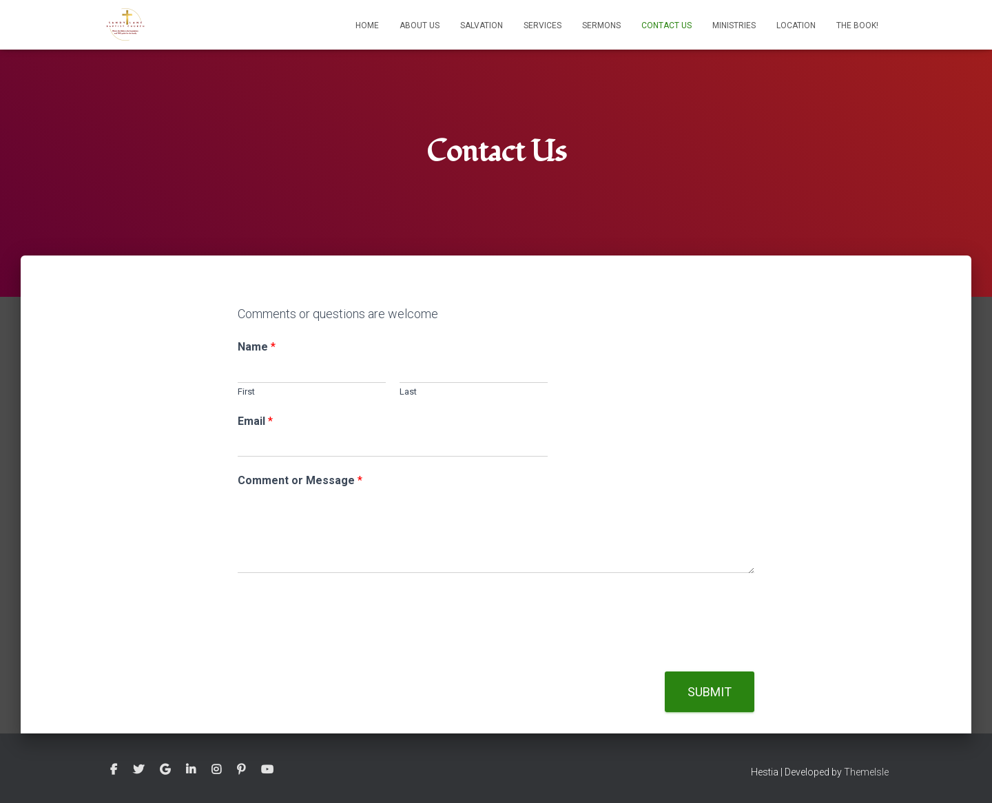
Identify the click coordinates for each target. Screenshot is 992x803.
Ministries (734, 25)
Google (165, 770)
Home (367, 25)
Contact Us (666, 25)
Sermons (601, 25)
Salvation (481, 25)
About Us (420, 25)
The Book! (857, 25)
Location (796, 25)
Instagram (216, 770)
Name (257, 346)
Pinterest (241, 770)
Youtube (267, 770)
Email (255, 421)
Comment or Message (300, 480)
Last (408, 391)
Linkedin (191, 770)
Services (542, 25)
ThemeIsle (866, 772)
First (246, 391)
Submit (710, 692)
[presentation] (342, 648)
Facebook (113, 770)
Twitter (138, 770)
